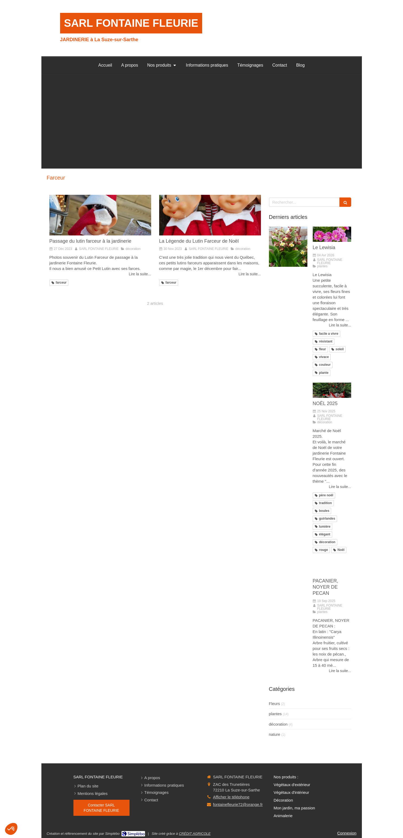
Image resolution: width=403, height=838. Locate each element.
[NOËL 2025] (332, 390)
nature (274, 734)
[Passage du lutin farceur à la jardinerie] (100, 215)
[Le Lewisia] (332, 234)
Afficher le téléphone (231, 797)
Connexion (347, 833)
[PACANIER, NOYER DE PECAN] (332, 567)
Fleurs (274, 703)
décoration (278, 724)
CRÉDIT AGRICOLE (195, 834)
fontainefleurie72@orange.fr (238, 804)
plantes (275, 713)
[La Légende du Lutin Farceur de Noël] (210, 215)
